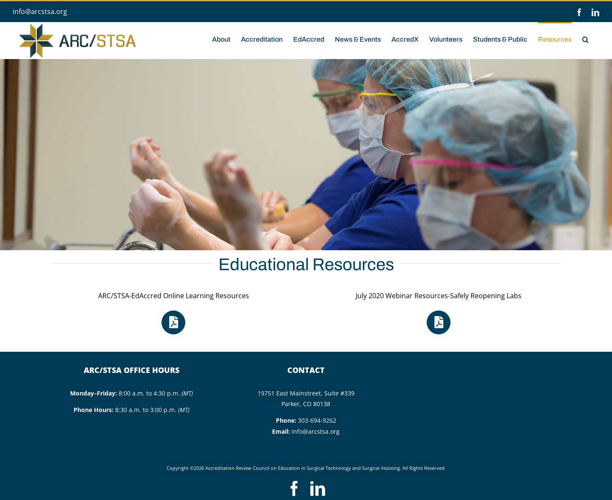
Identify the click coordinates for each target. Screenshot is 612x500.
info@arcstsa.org (40, 11)
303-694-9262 (317, 420)
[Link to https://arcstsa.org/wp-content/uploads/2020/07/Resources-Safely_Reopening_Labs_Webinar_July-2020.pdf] (438, 322)
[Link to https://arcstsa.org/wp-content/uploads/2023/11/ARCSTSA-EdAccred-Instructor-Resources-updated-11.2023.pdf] (173, 322)
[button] (585, 38)
